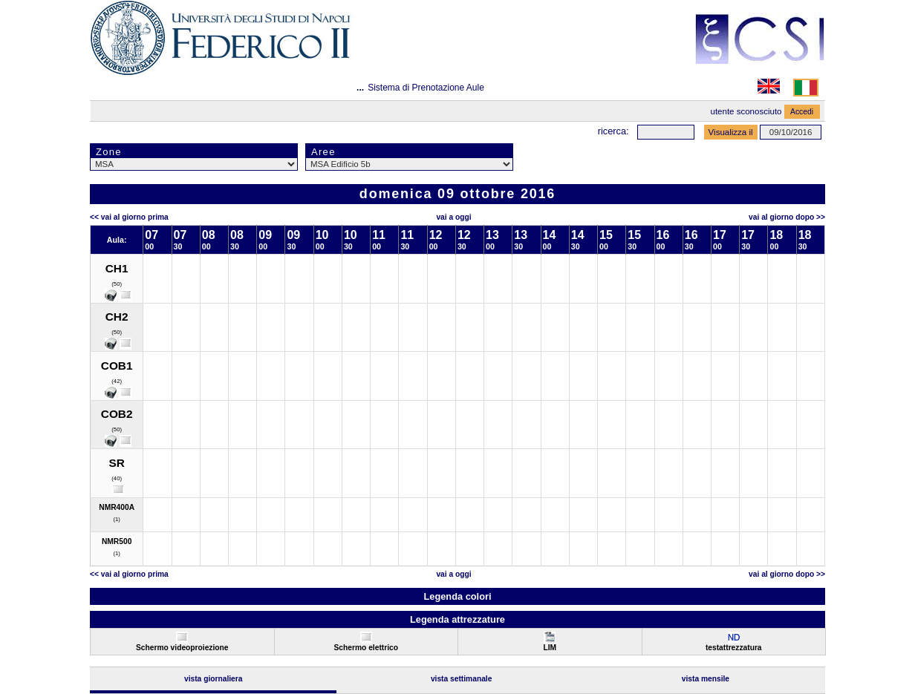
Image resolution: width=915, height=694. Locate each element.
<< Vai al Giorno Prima (129, 217)
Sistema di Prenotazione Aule (426, 87)
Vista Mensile (705, 679)
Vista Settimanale (461, 679)
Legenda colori (457, 596)
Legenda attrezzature (457, 619)
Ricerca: (613, 131)
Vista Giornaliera (213, 679)
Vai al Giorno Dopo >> (787, 217)
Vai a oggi (453, 217)
